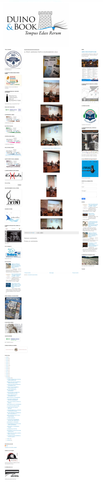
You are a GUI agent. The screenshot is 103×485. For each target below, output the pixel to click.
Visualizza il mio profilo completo (11, 447)
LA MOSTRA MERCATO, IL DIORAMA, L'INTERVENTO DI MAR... (14, 411)
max (7, 445)
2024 (7, 360)
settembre (9, 440)
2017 (7, 371)
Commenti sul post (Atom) (32, 274)
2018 (7, 370)
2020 (7, 366)
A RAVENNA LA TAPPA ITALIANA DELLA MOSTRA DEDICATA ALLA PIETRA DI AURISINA (93, 245)
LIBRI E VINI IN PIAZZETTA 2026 (89, 51)
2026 (7, 357)
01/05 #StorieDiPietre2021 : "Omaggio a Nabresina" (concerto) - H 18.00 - (16, 275)
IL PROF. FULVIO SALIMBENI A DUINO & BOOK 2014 (13, 388)
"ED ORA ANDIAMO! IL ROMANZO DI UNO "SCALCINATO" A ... (14, 413)
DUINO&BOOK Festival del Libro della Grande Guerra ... (14, 431)
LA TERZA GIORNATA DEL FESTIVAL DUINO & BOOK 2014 (14, 380)
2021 (7, 365)
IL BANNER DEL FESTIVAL (12, 428)
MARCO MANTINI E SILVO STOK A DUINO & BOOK (13, 416)
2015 (7, 374)
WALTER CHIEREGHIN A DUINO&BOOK (11, 390)
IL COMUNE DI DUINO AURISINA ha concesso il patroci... (14, 436)
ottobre (8, 438)
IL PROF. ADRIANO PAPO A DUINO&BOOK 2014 (12, 395)
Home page (51, 272)
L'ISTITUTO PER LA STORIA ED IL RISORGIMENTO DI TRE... (13, 393)
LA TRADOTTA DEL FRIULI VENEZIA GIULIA (51, 148)
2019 (7, 368)
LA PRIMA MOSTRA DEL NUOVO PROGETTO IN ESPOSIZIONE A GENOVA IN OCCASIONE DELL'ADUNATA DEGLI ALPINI (93, 224)
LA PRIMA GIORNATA (11, 417)
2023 (7, 362)
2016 (7, 373)
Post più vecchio (75, 272)
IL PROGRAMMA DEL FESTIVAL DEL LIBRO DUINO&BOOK (14, 424)
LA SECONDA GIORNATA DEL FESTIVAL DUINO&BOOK (12, 400)
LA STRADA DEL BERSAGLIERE (13, 405)
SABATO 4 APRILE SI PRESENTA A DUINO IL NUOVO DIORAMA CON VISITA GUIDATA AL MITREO (16, 265)
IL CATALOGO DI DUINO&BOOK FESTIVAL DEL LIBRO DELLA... (13, 420)
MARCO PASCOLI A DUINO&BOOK (13, 397)
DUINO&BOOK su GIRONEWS (12, 422)
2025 (7, 358)
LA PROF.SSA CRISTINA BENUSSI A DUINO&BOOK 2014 (14, 385)
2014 (7, 376)
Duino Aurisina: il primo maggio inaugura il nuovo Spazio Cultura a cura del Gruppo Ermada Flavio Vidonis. (16, 285)
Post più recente (27, 272)
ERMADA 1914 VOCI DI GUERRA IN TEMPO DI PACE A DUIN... (13, 382)
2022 (7, 363)
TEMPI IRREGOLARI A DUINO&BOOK (14, 404)
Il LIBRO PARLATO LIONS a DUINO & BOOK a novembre (14, 434)
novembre (9, 377)
